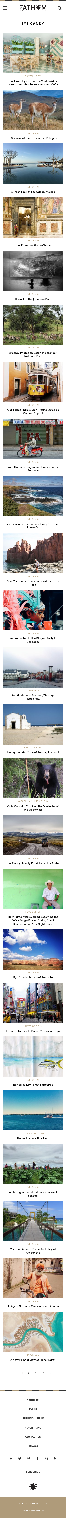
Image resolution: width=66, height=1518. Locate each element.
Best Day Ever (33, 747)
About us (33, 1400)
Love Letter (33, 912)
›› (50, 1373)
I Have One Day (32, 1026)
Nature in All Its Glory (33, 801)
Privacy (33, 1446)
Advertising (33, 1428)
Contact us (33, 1437)
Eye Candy (32, 133)
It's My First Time (33, 1133)
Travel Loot (33, 76)
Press (33, 1409)
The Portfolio (33, 690)
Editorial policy (33, 1418)
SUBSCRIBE (33, 1472)
